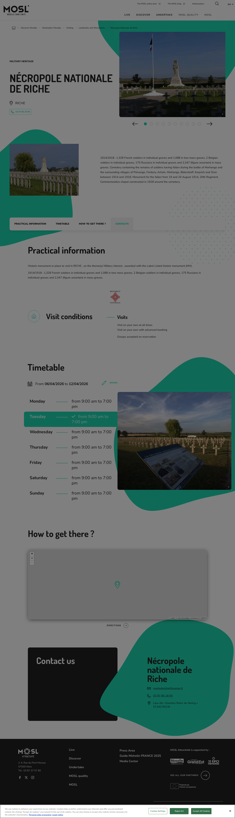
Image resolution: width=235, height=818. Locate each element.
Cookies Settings (157, 811)
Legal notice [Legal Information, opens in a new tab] (57, 814)
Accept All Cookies (201, 811)
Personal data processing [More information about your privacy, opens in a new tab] (40, 814)
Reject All (179, 811)
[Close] (230, 811)
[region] (117, 811)
